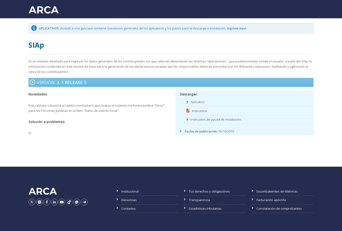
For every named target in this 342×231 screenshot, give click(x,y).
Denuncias (129, 200)
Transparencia (199, 200)
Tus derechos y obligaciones (209, 191)
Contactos (128, 208)
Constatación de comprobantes (279, 208)
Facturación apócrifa (271, 200)
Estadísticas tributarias (205, 208)
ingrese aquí (236, 28)
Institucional (130, 191)
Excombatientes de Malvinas (277, 191)
